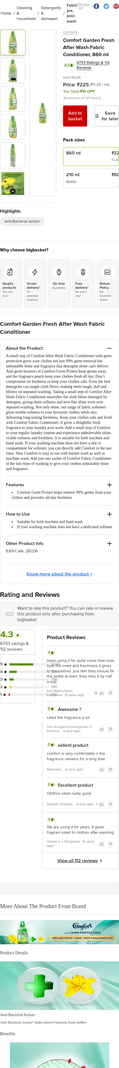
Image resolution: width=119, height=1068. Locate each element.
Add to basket (75, 116)
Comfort (70, 32)
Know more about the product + (59, 574)
